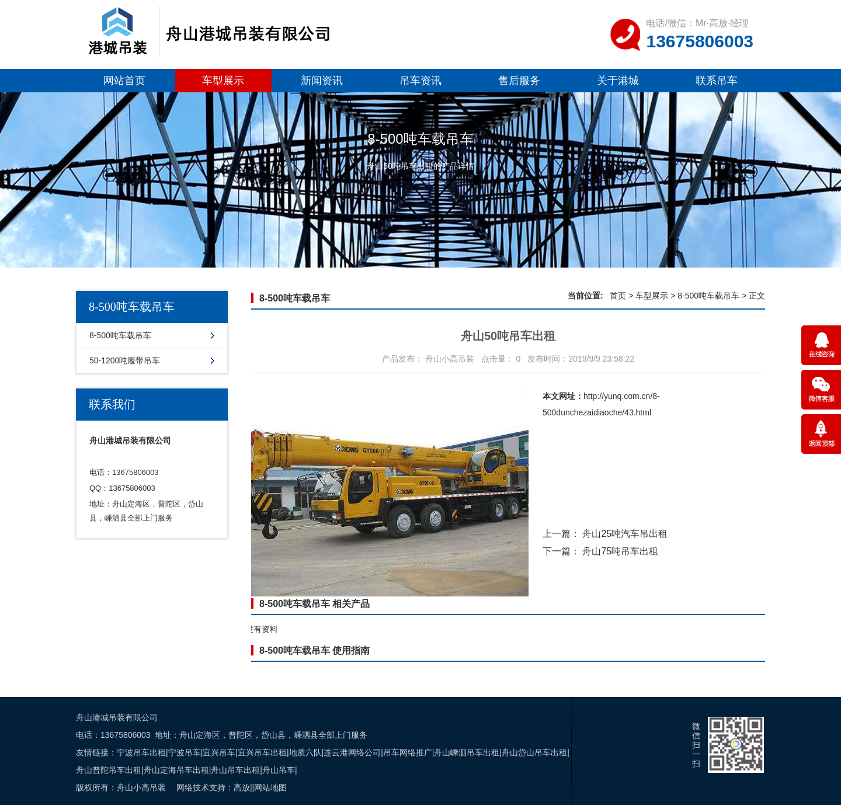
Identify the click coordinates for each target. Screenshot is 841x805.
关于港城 (618, 80)
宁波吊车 (184, 752)
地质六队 (305, 752)
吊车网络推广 (407, 752)
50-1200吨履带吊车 (124, 360)
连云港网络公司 (352, 752)
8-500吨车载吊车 (120, 335)
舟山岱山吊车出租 (534, 752)
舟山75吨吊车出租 (620, 551)
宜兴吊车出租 (262, 752)
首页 (618, 295)
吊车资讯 (420, 80)
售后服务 (519, 80)
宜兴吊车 (219, 752)
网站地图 (270, 787)
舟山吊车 (278, 770)
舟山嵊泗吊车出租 (466, 752)
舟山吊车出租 (235, 770)
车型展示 (223, 80)
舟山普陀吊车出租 (108, 770)
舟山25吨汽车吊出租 (625, 534)
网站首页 (124, 80)
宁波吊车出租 (141, 752)
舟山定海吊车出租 (176, 770)
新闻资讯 (322, 80)
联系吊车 (717, 80)
